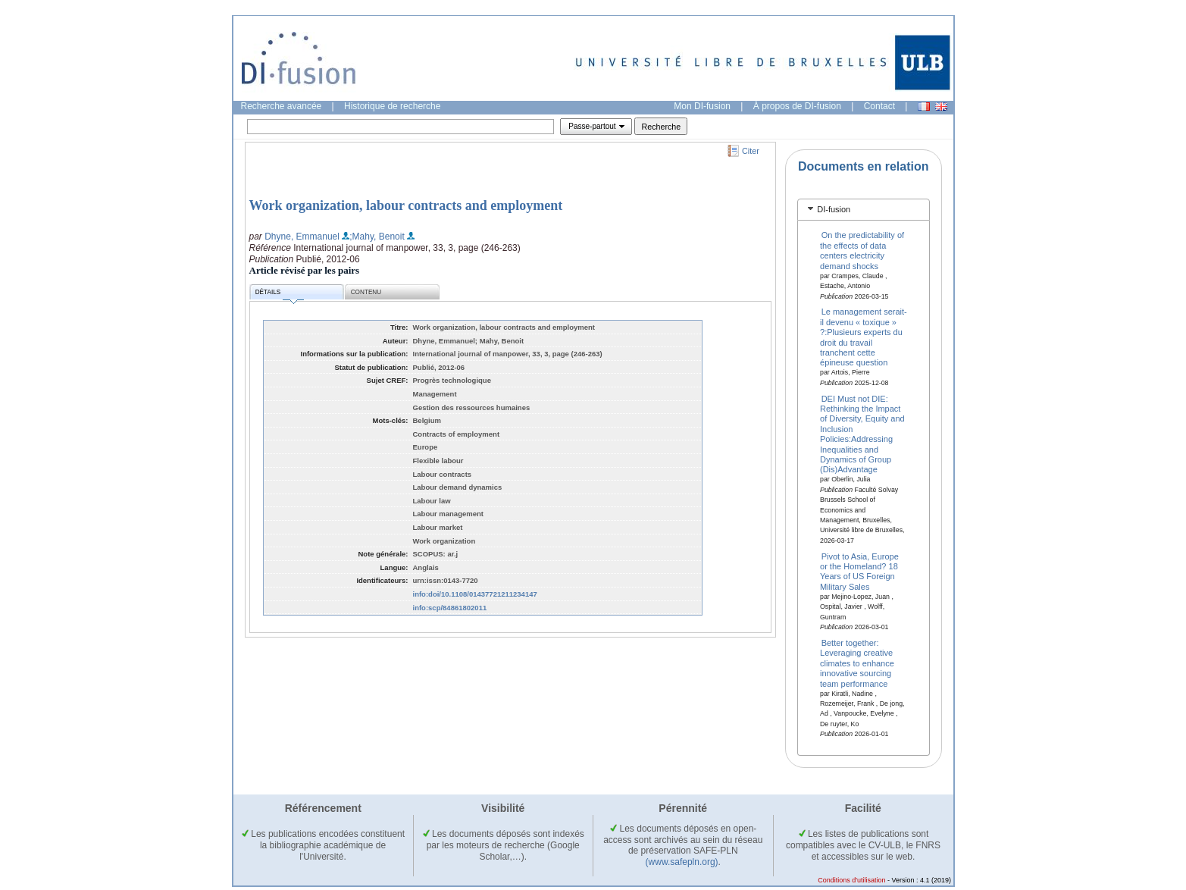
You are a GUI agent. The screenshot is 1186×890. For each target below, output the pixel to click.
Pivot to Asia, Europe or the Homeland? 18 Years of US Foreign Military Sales (860, 571)
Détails (279, 294)
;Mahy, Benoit (376, 236)
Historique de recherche (392, 106)
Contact (879, 106)
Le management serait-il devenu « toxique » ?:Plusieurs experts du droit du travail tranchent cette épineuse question (863, 337)
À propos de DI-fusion (797, 106)
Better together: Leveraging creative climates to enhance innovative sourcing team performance (857, 663)
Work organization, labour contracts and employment (406, 205)
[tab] (863, 210)
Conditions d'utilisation (851, 880)
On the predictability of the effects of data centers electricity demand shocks (862, 250)
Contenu (366, 292)
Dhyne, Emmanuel (302, 236)
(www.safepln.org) (682, 862)
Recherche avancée (281, 106)
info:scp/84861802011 (450, 607)
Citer (750, 150)
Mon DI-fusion (702, 106)
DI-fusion (833, 209)
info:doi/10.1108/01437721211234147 (475, 594)
